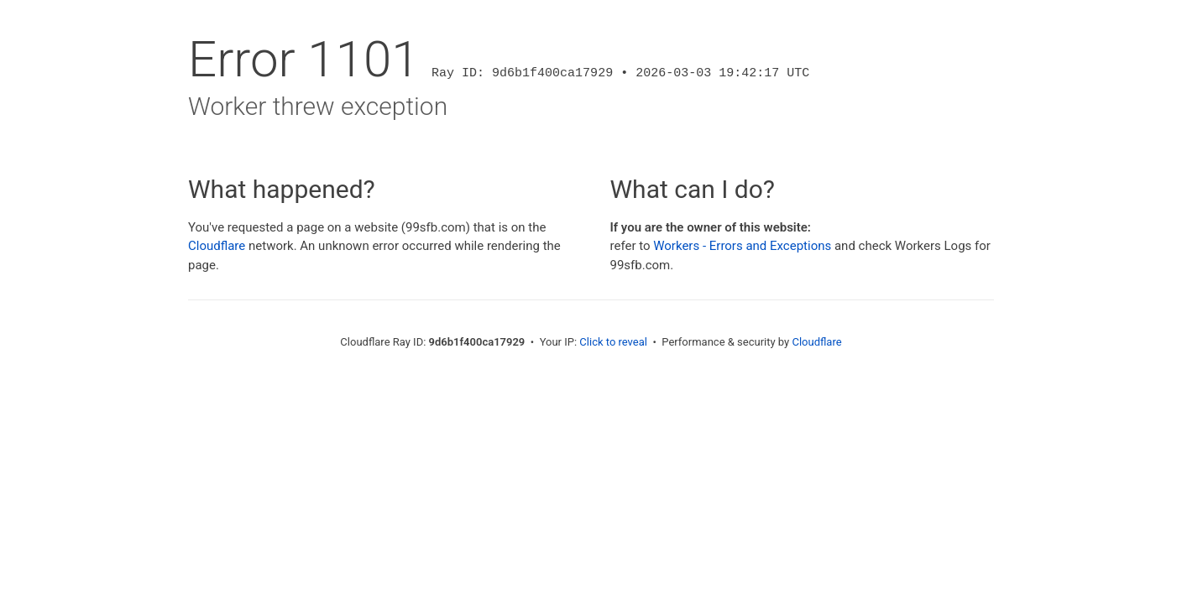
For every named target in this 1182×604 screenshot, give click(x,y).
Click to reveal (613, 342)
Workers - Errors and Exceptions (742, 245)
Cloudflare (216, 245)
